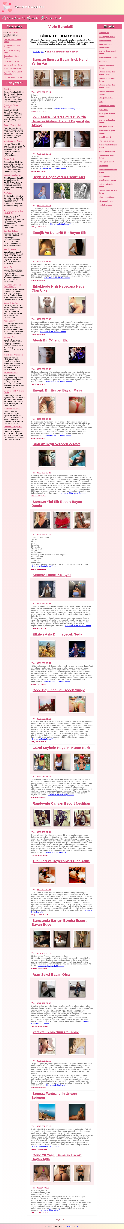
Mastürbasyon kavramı (13, 175)
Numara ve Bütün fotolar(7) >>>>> (45, 566)
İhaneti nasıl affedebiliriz (13, 355)
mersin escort (14, 32)
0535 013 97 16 (44, 776)
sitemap (69, 1226)
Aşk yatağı (8, 193)
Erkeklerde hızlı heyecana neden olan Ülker (59, 288)
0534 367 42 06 (44, 261)
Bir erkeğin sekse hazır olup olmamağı (13, 286)
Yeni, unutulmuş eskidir (13, 141)
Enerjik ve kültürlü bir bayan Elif (59, 233)
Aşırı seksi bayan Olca (51, 974)
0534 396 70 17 (44, 534)
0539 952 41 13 (44, 719)
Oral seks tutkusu (11, 231)
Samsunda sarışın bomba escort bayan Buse (59, 922)
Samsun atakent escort (13, 77)
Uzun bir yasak (10, 249)
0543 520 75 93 (44, 603)
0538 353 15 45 (44, 419)
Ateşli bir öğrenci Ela (50, 340)
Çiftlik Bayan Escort (11, 61)
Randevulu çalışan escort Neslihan (61, 803)
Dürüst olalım (9, 267)
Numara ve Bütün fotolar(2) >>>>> (57, 278)
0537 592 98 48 (44, 473)
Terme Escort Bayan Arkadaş (11, 57)
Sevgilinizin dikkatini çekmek (12, 106)
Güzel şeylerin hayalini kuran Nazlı (61, 748)
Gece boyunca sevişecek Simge (59, 690)
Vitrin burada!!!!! (62, 27)
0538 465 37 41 (44, 832)
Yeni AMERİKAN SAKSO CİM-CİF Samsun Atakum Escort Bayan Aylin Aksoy (61, 121)
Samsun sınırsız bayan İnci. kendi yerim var (60, 61)
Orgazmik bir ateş (11, 303)
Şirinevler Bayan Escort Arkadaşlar (13, 73)
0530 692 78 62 (44, 319)
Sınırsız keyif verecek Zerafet (56, 444)
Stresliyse (7, 89)
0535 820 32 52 (44, 154)
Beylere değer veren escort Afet (59, 177)
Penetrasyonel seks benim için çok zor (14, 212)
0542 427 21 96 (44, 1003)
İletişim (32, 18)
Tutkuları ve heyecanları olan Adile (61, 861)
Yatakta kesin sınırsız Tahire (56, 1032)
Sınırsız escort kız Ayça (52, 575)
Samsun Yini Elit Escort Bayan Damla (57, 504)
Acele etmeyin (9, 321)
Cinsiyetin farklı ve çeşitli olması (14, 392)
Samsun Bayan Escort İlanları (12, 41)
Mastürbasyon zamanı (12, 409)
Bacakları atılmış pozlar (13, 427)
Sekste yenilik (9, 159)
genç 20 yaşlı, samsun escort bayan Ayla (56, 1157)
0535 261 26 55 (44, 1061)
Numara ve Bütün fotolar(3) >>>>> (61, 795)
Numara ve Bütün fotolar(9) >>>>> (53, 168)
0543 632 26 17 (44, 206)
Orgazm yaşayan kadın (13, 125)
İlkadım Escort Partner (12, 68)
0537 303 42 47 (44, 890)
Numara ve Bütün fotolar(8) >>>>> (67, 108)
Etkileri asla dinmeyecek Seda (57, 634)
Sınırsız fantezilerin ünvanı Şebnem (54, 1095)
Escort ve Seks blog (52, 18)
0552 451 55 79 (44, 953)
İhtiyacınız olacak (10, 373)
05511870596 (43, 1188)
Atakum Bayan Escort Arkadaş (12, 46)
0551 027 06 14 (44, 92)
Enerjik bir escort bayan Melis (57, 390)
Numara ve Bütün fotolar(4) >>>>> (63, 224)
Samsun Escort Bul (29, 7)
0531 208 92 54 (44, 663)
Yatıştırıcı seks (9, 337)
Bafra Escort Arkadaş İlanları (12, 51)
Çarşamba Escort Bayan (13, 65)
